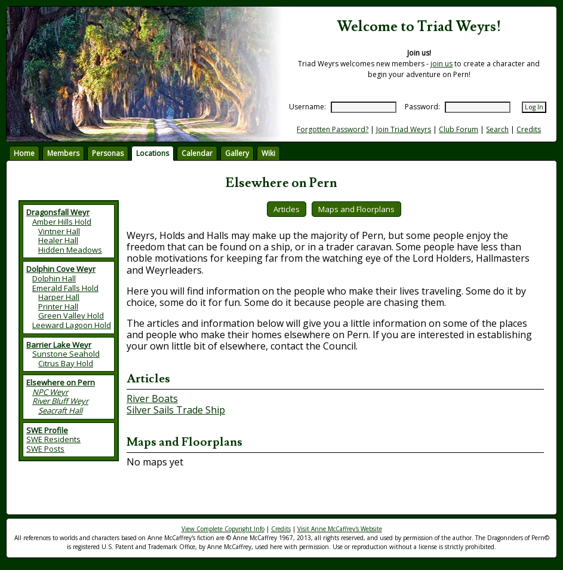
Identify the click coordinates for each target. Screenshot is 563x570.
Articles (286, 209)
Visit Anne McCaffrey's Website (339, 529)
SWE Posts (45, 448)
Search (497, 129)
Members (63, 153)
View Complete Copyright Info (222, 529)
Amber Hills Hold (61, 221)
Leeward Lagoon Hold (71, 325)
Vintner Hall (59, 231)
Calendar (197, 153)
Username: (307, 107)
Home (24, 153)
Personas (108, 153)
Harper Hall (58, 297)
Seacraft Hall (60, 410)
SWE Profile (47, 430)
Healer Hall (58, 240)
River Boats (152, 398)
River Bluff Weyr (60, 401)
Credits (528, 129)
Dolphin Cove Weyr (61, 268)
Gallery (237, 153)
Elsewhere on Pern (60, 382)
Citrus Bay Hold (65, 363)
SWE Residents (53, 439)
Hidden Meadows (70, 249)
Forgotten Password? (332, 129)
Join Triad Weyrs (403, 129)
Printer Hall (58, 306)
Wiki (268, 153)
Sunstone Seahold (66, 353)
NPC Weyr (50, 392)
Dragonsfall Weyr (58, 212)
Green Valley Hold (71, 315)
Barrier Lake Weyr (58, 344)
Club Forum (458, 129)
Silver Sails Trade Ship (176, 409)
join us (441, 64)
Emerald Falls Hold (65, 288)
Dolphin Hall (54, 278)
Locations (152, 153)
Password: (422, 107)
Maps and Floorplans (356, 209)
